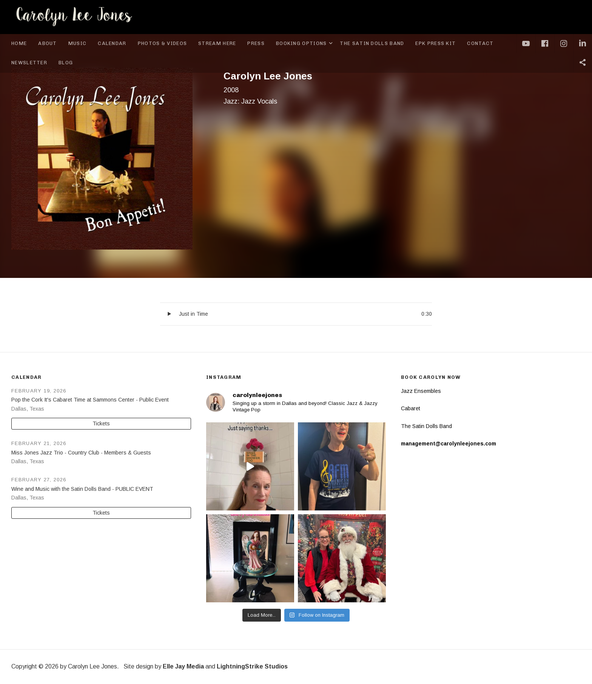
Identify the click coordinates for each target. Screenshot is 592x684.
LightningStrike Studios (252, 666)
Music (77, 43)
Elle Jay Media (183, 666)
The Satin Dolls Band (372, 43)
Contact (480, 43)
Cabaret (410, 408)
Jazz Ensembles (421, 391)
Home (19, 43)
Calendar (112, 43)
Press (256, 43)
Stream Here (217, 43)
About (47, 43)
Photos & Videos (162, 43)
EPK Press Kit (435, 43)
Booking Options (305, 43)
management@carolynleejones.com (448, 443)
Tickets (101, 423)
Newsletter (29, 62)
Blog (66, 62)
